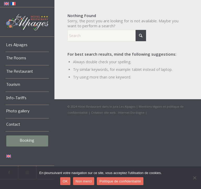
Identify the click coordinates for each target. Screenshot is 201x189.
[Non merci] (194, 177)
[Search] (107, 35)
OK (65, 181)
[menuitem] (27, 45)
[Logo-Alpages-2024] (27, 22)
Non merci (84, 181)
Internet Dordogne (131, 112)
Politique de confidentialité (120, 181)
